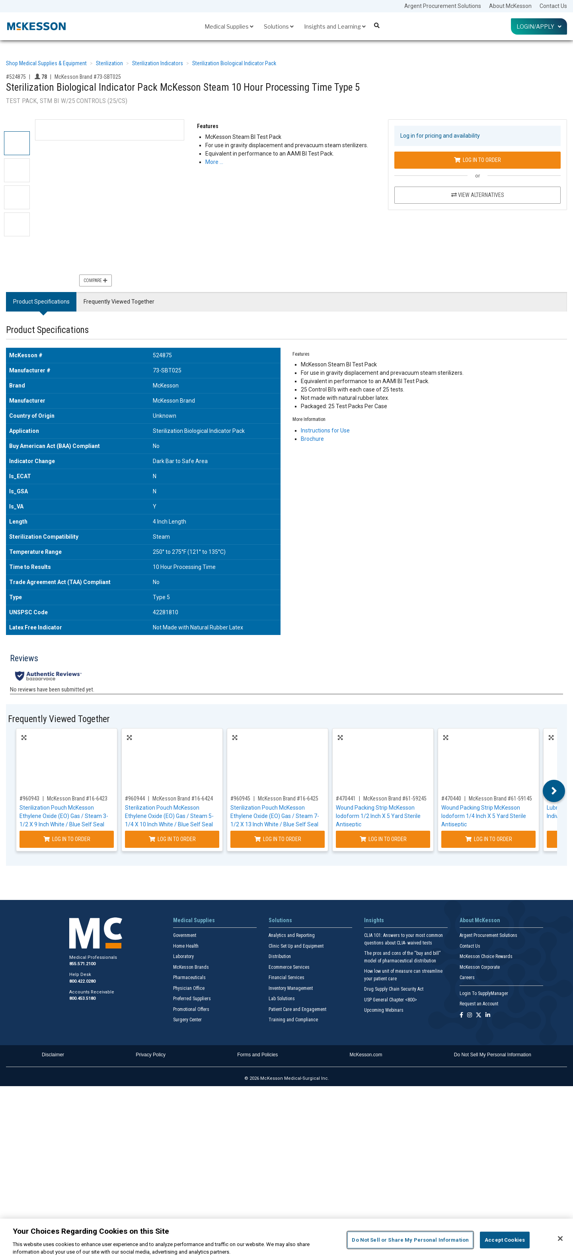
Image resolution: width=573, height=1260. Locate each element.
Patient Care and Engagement (297, 1009)
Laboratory (183, 956)
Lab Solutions (282, 998)
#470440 (451, 798)
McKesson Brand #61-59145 (500, 798)
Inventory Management (291, 988)
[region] (286, 1239)
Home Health (186, 946)
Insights (374, 920)
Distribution (280, 956)
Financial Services (286, 977)
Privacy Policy (151, 1054)
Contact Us (553, 6)
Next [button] (554, 791)
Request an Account (479, 1004)
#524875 (16, 77)
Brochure (312, 439)
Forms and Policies (257, 1054)
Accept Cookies (505, 1240)
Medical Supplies (229, 26)
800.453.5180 (82, 998)
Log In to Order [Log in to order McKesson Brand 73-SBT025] (477, 160)
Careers (467, 977)
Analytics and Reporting (292, 935)
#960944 (135, 798)
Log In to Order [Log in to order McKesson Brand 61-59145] (488, 839)
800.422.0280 (82, 981)
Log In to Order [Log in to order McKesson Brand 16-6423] (66, 839)
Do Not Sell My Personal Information (492, 1054)
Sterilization (109, 63)
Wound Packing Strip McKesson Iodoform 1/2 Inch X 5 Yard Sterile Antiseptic (378, 816)
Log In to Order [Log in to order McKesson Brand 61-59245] (383, 839)
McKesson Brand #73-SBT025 (88, 77)
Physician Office (189, 988)
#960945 (240, 798)
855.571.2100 (82, 963)
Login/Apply (538, 26)
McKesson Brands (191, 967)
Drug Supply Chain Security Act (393, 989)
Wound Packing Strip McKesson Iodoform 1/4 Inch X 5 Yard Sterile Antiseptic (483, 816)
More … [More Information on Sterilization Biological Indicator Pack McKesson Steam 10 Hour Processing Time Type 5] (214, 162)
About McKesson (510, 6)
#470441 (346, 798)
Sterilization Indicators (157, 63)
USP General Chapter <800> (390, 1000)
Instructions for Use (325, 430)
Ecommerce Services (289, 967)
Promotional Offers (191, 1009)
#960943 (29, 798)
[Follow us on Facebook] (461, 1015)
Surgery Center (187, 1019)
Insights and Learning (335, 26)
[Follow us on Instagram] (469, 1015)
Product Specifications (41, 301)
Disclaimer (53, 1054)
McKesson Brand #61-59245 (395, 798)
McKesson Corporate (480, 967)
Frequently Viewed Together (119, 301)
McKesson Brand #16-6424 (182, 798)
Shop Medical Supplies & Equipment (46, 63)
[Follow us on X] (478, 1015)
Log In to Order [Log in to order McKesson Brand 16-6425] (277, 839)
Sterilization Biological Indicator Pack (234, 63)
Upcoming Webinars (383, 1010)
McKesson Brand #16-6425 (288, 798)
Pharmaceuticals (189, 977)
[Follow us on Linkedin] (487, 1015)
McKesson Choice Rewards (486, 956)
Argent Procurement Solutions (442, 6)
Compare (95, 280)
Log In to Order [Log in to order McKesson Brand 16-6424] (172, 839)
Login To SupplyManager (484, 993)
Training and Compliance (293, 1019)
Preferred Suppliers (192, 998)
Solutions (279, 26)
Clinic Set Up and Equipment (296, 946)
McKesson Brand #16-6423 (77, 798)
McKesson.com (366, 1054)
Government (184, 935)
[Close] (560, 1238)
